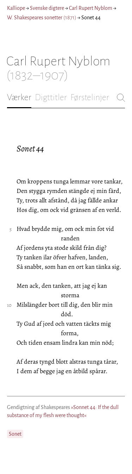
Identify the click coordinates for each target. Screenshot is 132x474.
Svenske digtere (47, 8)
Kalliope (16, 8)
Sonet (15, 434)
